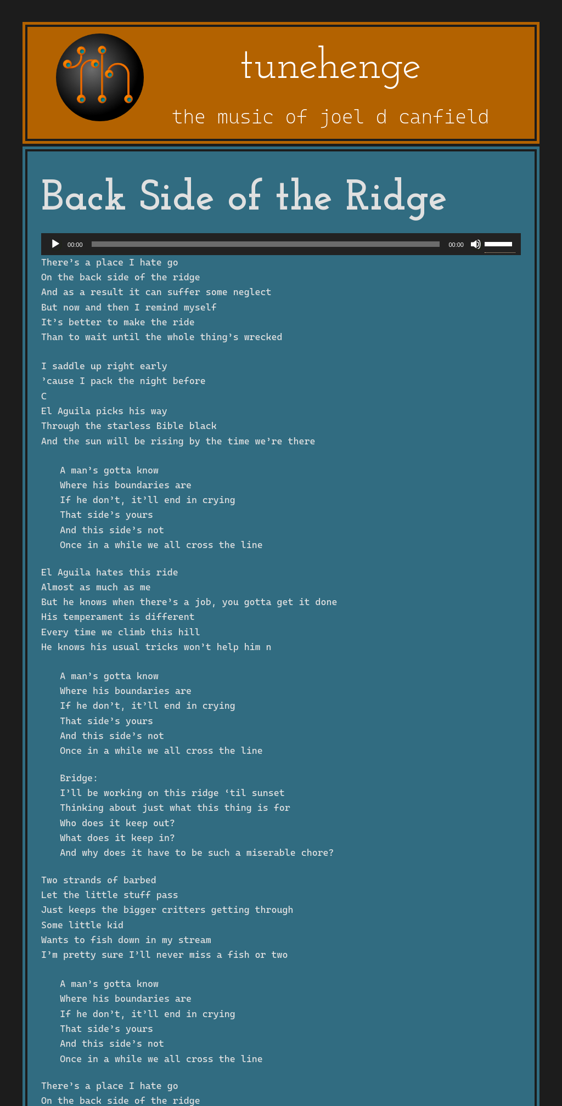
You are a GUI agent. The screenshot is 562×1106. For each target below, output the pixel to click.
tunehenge (330, 67)
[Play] (55, 244)
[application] (281, 244)
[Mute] (475, 244)
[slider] (266, 244)
